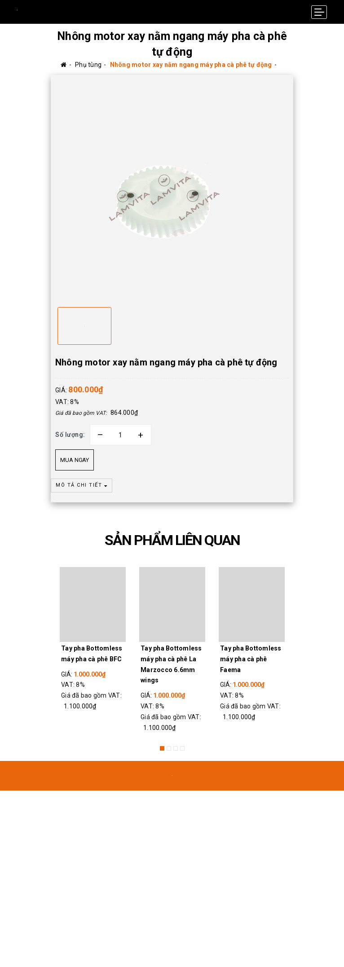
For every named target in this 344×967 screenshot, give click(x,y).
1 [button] (162, 748)
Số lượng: (70, 434)
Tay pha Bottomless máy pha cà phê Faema (251, 659)
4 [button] (182, 748)
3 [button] (175, 748)
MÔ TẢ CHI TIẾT (81, 485)
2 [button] (169, 748)
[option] (172, 187)
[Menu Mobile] (319, 12)
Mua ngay (74, 460)
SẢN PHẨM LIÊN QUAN (172, 540)
